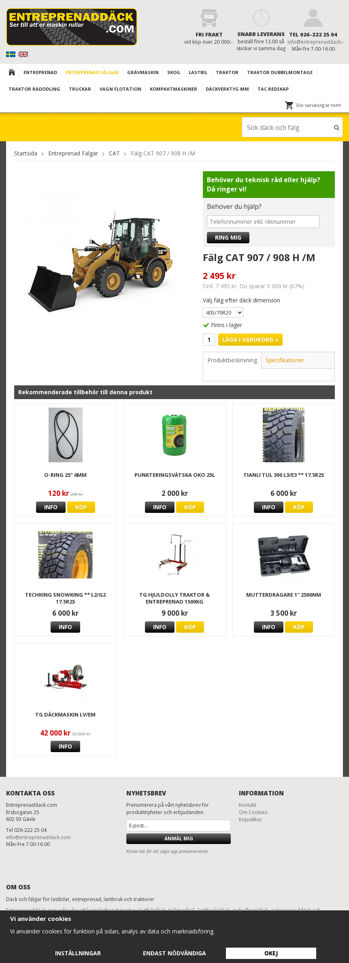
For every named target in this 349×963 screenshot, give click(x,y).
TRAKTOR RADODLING (34, 89)
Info (50, 506)
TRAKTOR (227, 72)
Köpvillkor (250, 819)
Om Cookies (253, 811)
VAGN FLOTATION (120, 89)
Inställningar (78, 953)
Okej (271, 953)
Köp (81, 506)
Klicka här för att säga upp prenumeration (167, 851)
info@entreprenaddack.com (38, 836)
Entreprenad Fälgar (92, 72)
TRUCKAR (80, 89)
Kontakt (247, 804)
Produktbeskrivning (232, 360)
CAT (114, 153)
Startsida (25, 153)
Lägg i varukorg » (250, 339)
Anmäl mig (178, 838)
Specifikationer (285, 360)
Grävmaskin (143, 72)
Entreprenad (40, 72)
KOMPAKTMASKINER (173, 89)
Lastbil (198, 72)
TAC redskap (273, 89)
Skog (173, 72)
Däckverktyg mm (227, 89)
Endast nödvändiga (174, 953)
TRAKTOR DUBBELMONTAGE (280, 72)
